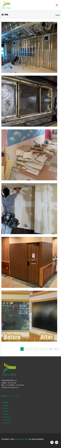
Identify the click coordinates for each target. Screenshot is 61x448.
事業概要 (5, 402)
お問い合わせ (7, 417)
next (50, 349)
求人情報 (5, 414)
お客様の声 (6, 408)
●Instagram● (7, 423)
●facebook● (6, 420)
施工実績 (5, 405)
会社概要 (5, 411)
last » (55, 349)
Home (58, 15)
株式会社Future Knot (21, 439)
